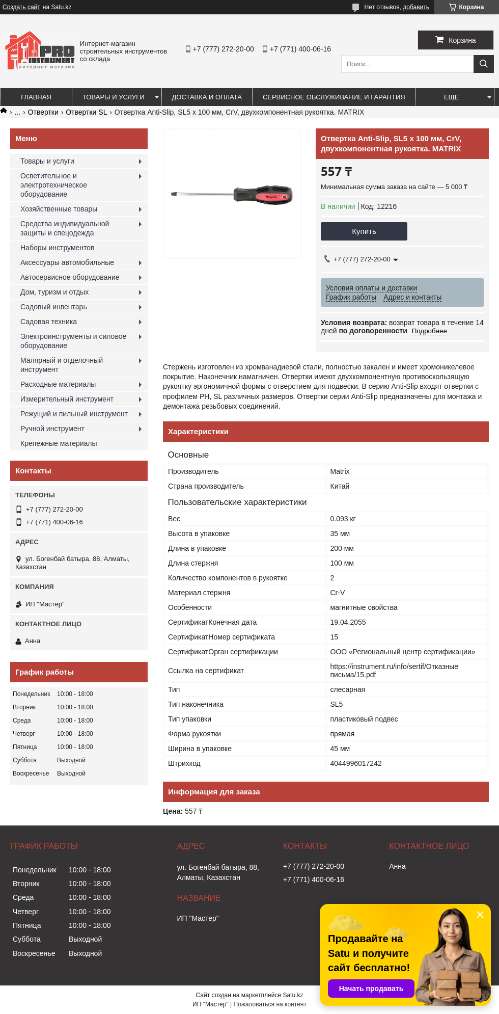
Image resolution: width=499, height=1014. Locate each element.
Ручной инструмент (52, 428)
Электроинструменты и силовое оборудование (73, 341)
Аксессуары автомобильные (67, 262)
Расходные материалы (58, 384)
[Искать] (484, 64)
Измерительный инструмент (67, 399)
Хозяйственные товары (58, 209)
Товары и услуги (113, 97)
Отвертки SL (86, 112)
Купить (364, 231)
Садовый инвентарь (53, 307)
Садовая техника (48, 321)
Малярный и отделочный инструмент (61, 364)
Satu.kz (293, 995)
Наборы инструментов (57, 248)
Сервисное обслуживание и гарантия (334, 97)
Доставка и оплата (207, 97)
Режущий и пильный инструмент (74, 414)
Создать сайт (21, 7)
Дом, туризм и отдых (54, 292)
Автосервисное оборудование (70, 277)
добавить (416, 7)
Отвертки (43, 112)
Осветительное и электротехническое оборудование (53, 185)
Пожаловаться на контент (270, 1004)
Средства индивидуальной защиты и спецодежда (64, 228)
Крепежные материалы (58, 443)
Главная (36, 97)
